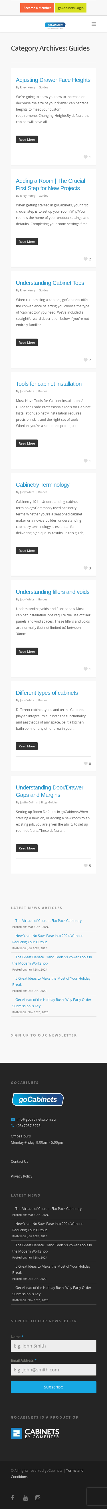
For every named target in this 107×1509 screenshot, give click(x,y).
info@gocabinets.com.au (36, 1119)
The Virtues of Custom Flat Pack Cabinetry (48, 920)
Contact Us (19, 1161)
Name (17, 1336)
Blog (44, 802)
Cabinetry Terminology (43, 485)
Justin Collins (29, 802)
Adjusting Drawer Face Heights (53, 80)
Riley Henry (27, 87)
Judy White (27, 391)
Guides (43, 87)
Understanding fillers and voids (53, 592)
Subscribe (53, 1387)
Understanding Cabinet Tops (50, 283)
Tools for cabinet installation (49, 384)
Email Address (24, 1360)
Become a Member (37, 8)
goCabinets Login (71, 8)
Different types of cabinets (47, 693)
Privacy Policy (21, 1176)
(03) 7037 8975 (29, 1125)
